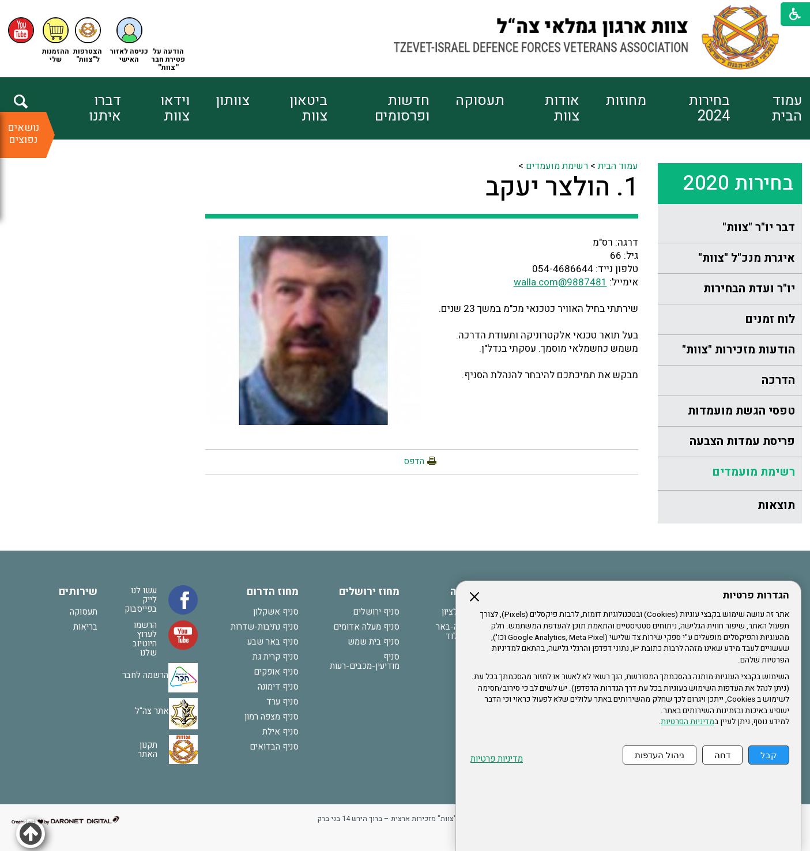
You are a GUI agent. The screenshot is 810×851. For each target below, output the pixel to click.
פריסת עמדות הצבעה (742, 441)
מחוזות (625, 100)
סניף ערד (282, 701)
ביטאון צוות (308, 108)
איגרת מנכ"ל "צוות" (746, 258)
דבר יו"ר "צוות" (758, 227)
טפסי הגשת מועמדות (741, 410)
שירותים (78, 592)
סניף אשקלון (276, 611)
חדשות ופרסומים (402, 108)
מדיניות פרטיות (496, 759)
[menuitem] (766, 108)
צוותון (233, 100)
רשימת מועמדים (753, 472)
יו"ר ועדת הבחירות (749, 288)
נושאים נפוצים (23, 134)
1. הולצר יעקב (561, 187)
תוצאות (776, 505)
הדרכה (778, 380)
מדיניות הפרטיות (687, 722)
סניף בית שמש (374, 641)
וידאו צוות (175, 108)
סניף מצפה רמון (271, 716)
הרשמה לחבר (145, 674)
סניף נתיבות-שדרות (265, 626)
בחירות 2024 (709, 108)
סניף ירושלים (376, 611)
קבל (768, 755)
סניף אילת (280, 731)
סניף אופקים (276, 671)
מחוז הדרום (273, 592)
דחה (722, 755)
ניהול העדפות (659, 755)
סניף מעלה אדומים (366, 626)
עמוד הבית (786, 108)
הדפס (414, 461)
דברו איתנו (105, 108)
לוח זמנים (770, 319)
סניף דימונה (278, 686)
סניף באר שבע (273, 641)
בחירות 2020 (738, 183)
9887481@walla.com (560, 282)
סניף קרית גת (276, 656)
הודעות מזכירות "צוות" (738, 349)
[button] (129, 40)
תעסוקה (479, 100)
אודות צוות (561, 108)
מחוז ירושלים (369, 592)
